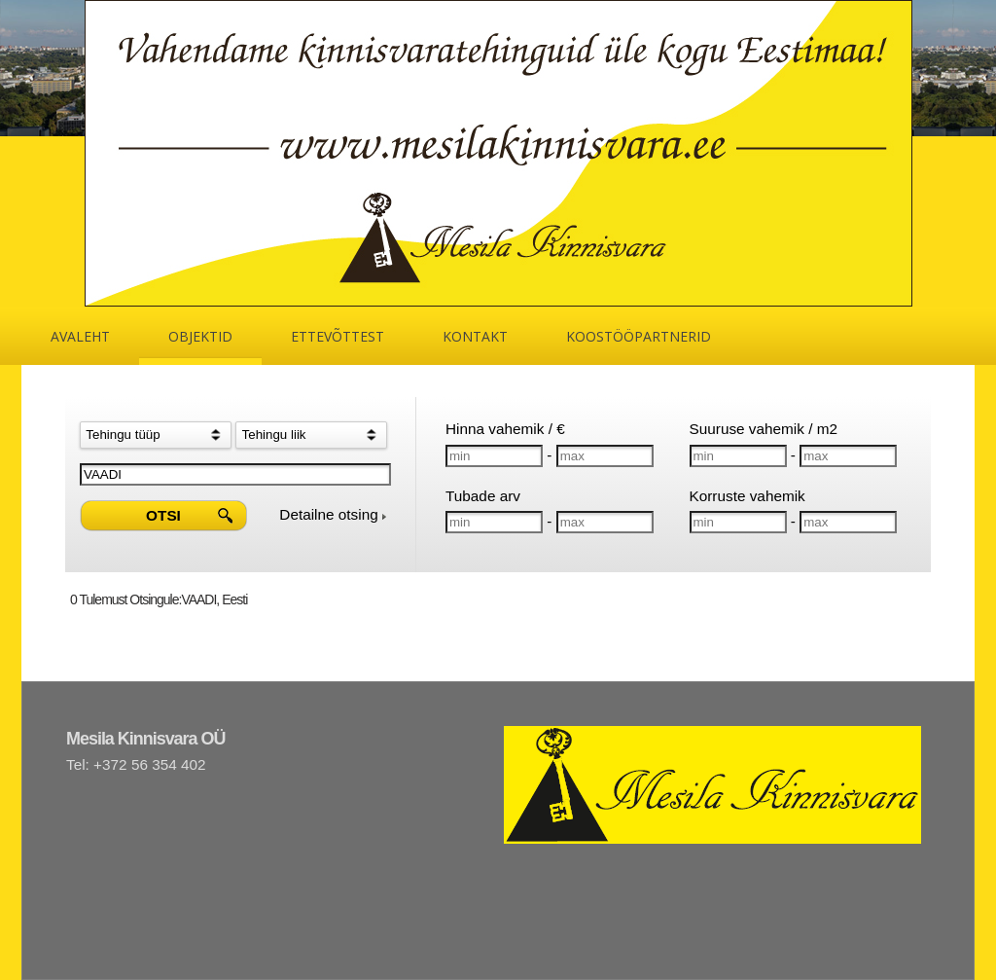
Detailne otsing (332, 514)
